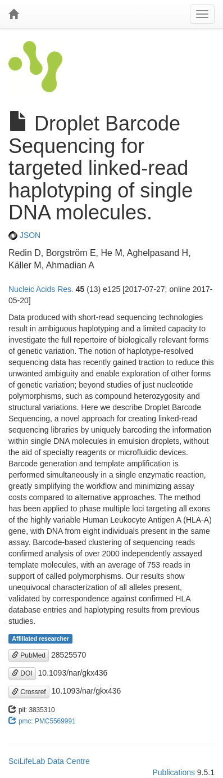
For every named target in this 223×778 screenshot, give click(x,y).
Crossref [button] (29, 692)
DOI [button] (22, 673)
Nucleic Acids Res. (41, 289)
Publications (173, 772)
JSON (24, 235)
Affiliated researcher (40, 638)
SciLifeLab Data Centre (49, 761)
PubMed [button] (28, 655)
